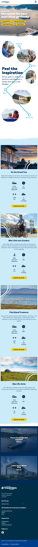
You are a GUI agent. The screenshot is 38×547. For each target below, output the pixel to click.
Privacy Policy (15, 544)
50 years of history (7, 511)
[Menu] (35, 2)
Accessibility (5, 544)
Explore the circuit (19, 206)
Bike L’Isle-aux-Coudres (19, 21)
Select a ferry (12, 504)
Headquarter (5, 521)
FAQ (3, 514)
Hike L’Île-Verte (20, 24)
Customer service (7, 525)
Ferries (3, 523)
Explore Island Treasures (8, 24)
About (3, 512)
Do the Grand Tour (6, 21)
